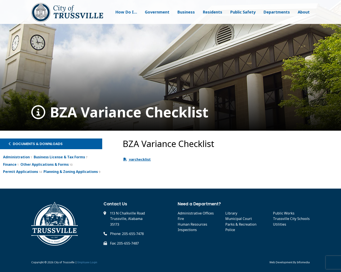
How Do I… (126, 12)
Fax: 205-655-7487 (124, 243)
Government (157, 12)
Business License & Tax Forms (59, 157)
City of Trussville (64, 262)
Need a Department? (199, 204)
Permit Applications (20, 171)
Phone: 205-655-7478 (127, 233)
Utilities (279, 224)
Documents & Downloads (36, 143)
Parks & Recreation (240, 224)
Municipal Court (238, 218)
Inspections (187, 229)
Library (231, 213)
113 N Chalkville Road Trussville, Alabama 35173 (127, 219)
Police (230, 229)
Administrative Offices (196, 213)
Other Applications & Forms (44, 164)
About (304, 12)
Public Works (283, 213)
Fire (181, 218)
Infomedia (303, 262)
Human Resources (192, 224)
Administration (16, 157)
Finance (10, 164)
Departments (276, 12)
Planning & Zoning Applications (70, 171)
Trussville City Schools (291, 218)
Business (186, 12)
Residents (212, 12)
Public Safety (243, 12)
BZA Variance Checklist (120, 112)
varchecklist (137, 159)
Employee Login (87, 262)
